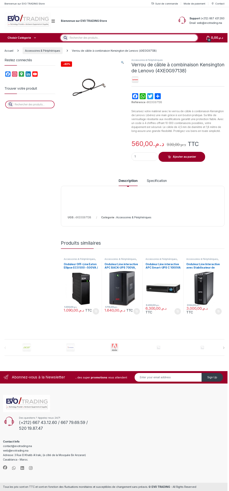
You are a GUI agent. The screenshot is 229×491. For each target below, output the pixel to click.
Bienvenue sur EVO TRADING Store (25, 3)
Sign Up (212, 377)
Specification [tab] (157, 181)
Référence (138, 102)
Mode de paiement (194, 3)
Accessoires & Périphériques (42, 50)
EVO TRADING (161, 486)
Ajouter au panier (184, 156)
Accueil (9, 50)
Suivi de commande (164, 3)
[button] (122, 62)
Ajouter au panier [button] (96, 311)
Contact (217, 3)
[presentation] (223, 347)
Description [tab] (128, 181)
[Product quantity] (144, 156)
